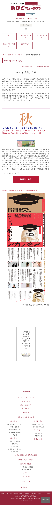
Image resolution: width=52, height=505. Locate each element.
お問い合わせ (26, 25)
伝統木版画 (38, 433)
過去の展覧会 (26, 469)
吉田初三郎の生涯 (38, 427)
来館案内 (26, 412)
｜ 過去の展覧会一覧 (42, 66)
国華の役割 (15, 452)
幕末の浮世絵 (14, 427)
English (30, 15)
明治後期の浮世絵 (15, 432)
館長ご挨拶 (26, 401)
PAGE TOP (45, 499)
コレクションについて (26, 417)
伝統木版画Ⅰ (14, 421)
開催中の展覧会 (27, 66)
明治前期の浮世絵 (15, 429)
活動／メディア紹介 (15, 55)
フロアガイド (26, 409)
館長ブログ (25, 44)
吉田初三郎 (38, 421)
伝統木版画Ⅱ (14, 438)
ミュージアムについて (26, 397)
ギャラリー (38, 430)
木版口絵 (15, 444)
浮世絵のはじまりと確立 (15, 424)
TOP (9, 35)
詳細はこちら (26, 179)
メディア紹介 (26, 476)
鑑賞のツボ (38, 439)
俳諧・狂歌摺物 (15, 441)
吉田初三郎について (38, 424)
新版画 (15, 435)
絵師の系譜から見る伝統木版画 (26, 455)
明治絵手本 (15, 446)
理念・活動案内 (25, 405)
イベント (26, 473)
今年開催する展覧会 (26, 467)
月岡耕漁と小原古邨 (14, 449)
